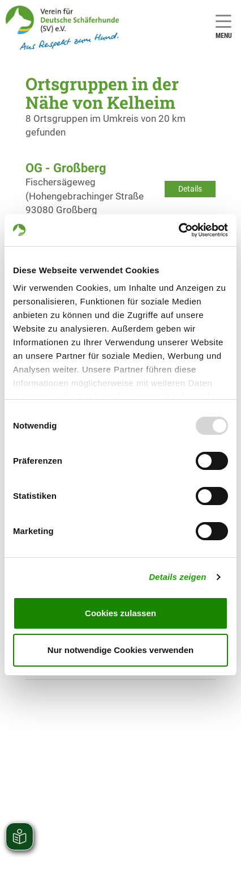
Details (190, 188)
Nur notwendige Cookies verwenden (120, 650)
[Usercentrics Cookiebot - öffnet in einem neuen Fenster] (178, 230)
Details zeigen (177, 577)
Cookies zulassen (120, 613)
